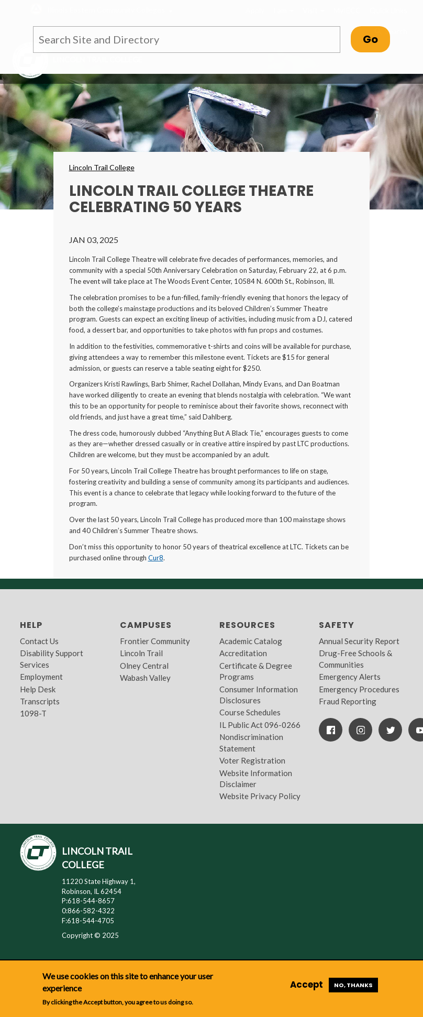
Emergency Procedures (359, 689)
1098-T (33, 713)
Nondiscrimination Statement (251, 742)
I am (283, 10)
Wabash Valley (145, 677)
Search (390, 31)
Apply (255, 10)
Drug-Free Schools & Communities (355, 658)
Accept (306, 984)
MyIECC (347, 10)
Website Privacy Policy (259, 796)
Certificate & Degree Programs (255, 671)
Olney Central (144, 665)
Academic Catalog (250, 641)
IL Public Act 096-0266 (259, 724)
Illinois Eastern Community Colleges (106, 9)
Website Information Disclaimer (255, 778)
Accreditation (243, 653)
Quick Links (388, 10)
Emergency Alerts (350, 676)
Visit (314, 10)
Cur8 (155, 558)
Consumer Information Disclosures (258, 694)
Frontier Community (155, 641)
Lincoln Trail (141, 653)
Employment (41, 676)
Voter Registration (252, 760)
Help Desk (37, 689)
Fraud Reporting (347, 701)
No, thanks (353, 985)
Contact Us (39, 641)
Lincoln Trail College (102, 167)
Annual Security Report (359, 641)
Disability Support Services (51, 658)
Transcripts (40, 701)
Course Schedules (250, 712)
